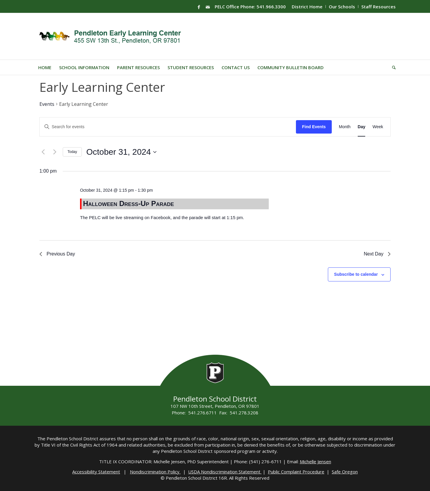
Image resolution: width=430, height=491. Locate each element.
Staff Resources (378, 7)
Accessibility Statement (96, 472)
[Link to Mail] (207, 6)
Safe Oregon (345, 472)
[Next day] (54, 152)
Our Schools (342, 7)
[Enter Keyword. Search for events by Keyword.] (168, 126)
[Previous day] (43, 152)
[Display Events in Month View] (345, 126)
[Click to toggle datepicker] (121, 152)
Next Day (377, 253)
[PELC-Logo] (112, 36)
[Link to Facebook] (198, 6)
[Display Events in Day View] (362, 126)
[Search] (392, 67)
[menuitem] (307, 6)
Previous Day (57, 253)
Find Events (313, 126)
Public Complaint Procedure (296, 472)
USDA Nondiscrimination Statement (225, 472)
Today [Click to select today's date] (72, 152)
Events (46, 104)
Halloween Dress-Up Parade (128, 203)
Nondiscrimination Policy (155, 472)
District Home (307, 7)
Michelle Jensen (315, 461)
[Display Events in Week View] (377, 126)
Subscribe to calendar (356, 274)
